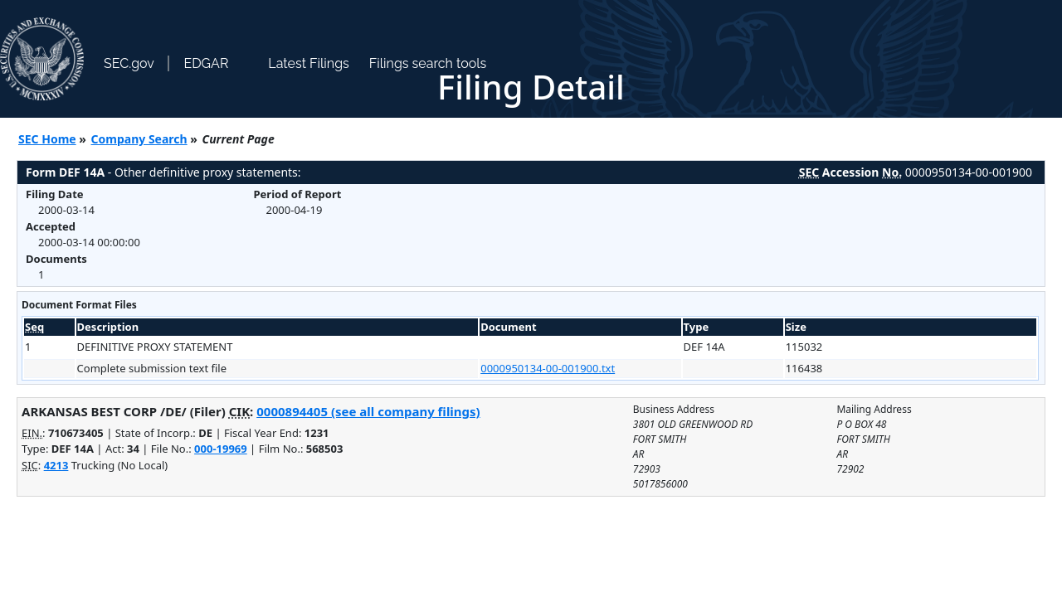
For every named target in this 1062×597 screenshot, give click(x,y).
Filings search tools (428, 63)
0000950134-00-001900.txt (547, 368)
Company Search (139, 139)
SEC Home (47, 139)
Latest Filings (308, 63)
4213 (56, 465)
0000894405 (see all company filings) (368, 411)
